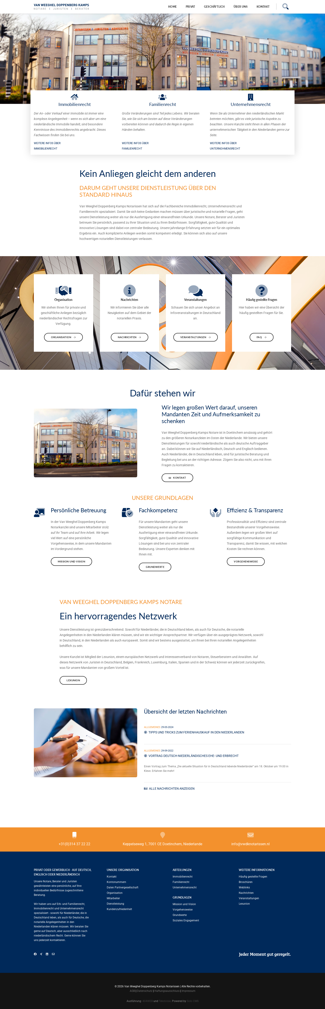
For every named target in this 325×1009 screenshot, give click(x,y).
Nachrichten (129, 337)
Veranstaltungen (195, 337)
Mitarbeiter (113, 898)
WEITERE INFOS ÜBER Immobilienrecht (47, 146)
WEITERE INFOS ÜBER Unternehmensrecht (225, 146)
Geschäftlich (214, 6)
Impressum (188, 991)
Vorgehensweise (246, 561)
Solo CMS (193, 1001)
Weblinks (244, 887)
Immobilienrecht (183, 876)
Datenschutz (144, 991)
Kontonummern (116, 882)
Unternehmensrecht (185, 887)
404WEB (147, 1001)
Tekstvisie (165, 1001)
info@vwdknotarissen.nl (250, 844)
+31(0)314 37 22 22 (74, 844)
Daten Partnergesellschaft (122, 887)
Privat (190, 6)
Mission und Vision (71, 561)
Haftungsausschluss (167, 991)
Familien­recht (181, 882)
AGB (132, 991)
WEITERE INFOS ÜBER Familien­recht (135, 146)
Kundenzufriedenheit (119, 909)
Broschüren (246, 882)
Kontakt (263, 6)
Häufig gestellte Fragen (253, 876)
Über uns (240, 6)
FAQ (262, 337)
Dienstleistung (115, 903)
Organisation (63, 337)
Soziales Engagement (186, 920)
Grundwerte (155, 566)
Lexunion (73, 680)
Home (172, 6)
